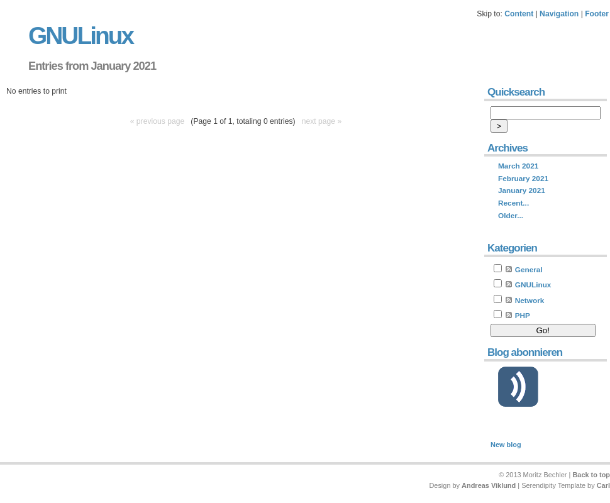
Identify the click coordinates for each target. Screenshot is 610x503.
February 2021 (523, 178)
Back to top (591, 474)
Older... (510, 215)
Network (530, 300)
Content (518, 13)
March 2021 (518, 166)
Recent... (513, 203)
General (529, 269)
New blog (506, 444)
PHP (522, 315)
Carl (603, 485)
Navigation (559, 13)
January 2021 (521, 190)
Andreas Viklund (489, 485)
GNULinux (80, 35)
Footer (597, 13)
